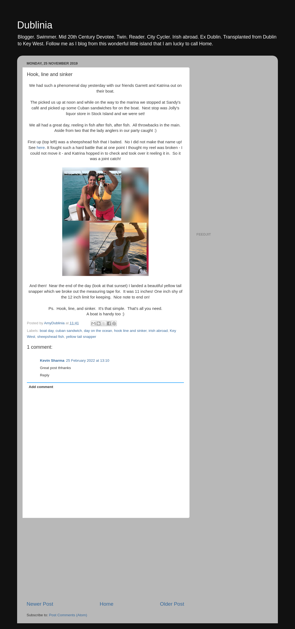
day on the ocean (98, 331)
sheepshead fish (50, 337)
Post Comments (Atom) (68, 615)
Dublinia (34, 25)
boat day (47, 331)
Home (106, 604)
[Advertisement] (105, 559)
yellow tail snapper (81, 337)
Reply (44, 375)
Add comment (41, 387)
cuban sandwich (69, 331)
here (40, 147)
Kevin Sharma (52, 360)
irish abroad (158, 331)
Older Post (172, 604)
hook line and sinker (130, 331)
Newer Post (40, 604)
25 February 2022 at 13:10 (87, 360)
